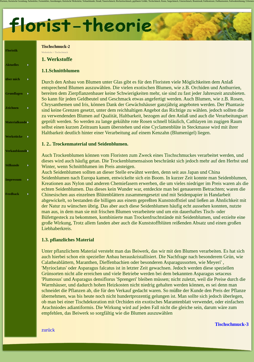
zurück (48, 330)
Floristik (11, 50)
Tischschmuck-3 (232, 324)
